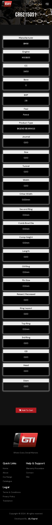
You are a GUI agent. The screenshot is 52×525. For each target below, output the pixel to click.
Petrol (26, 114)
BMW (26, 43)
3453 (25, 71)
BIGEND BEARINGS (26, 128)
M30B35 (26, 57)
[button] (26, 410)
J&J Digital (32, 518)
